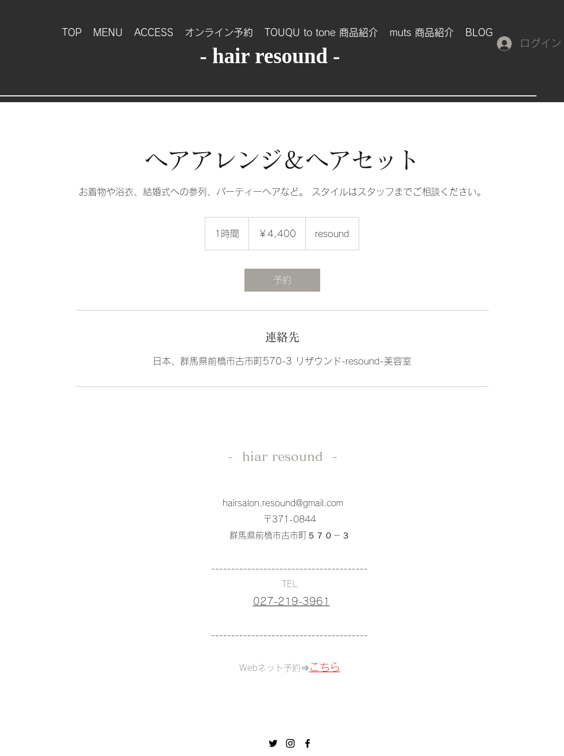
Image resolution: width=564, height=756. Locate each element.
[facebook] (307, 743)
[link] (282, 280)
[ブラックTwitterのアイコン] (273, 743)
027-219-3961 (291, 601)
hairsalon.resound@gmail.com (283, 503)
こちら (324, 667)
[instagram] (290, 743)
